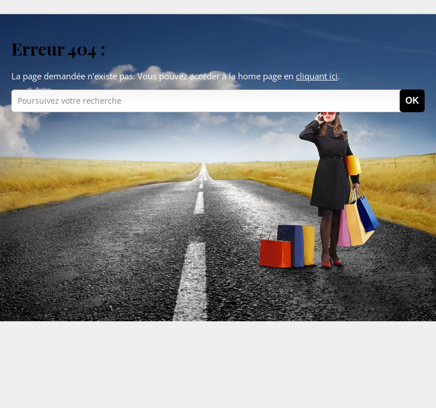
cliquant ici (317, 76)
